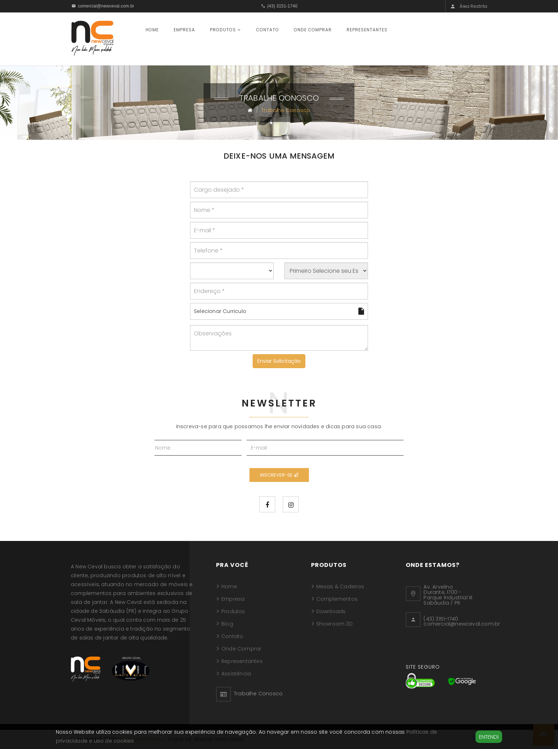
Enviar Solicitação (279, 361)
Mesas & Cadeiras (340, 587)
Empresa (184, 30)
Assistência (236, 674)
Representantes (367, 30)
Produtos (223, 30)
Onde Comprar (313, 30)
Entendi (489, 736)
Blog (227, 624)
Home (152, 30)
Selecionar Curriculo (279, 311)
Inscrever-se (279, 475)
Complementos (337, 599)
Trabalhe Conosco (258, 694)
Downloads (331, 612)
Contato (267, 30)
